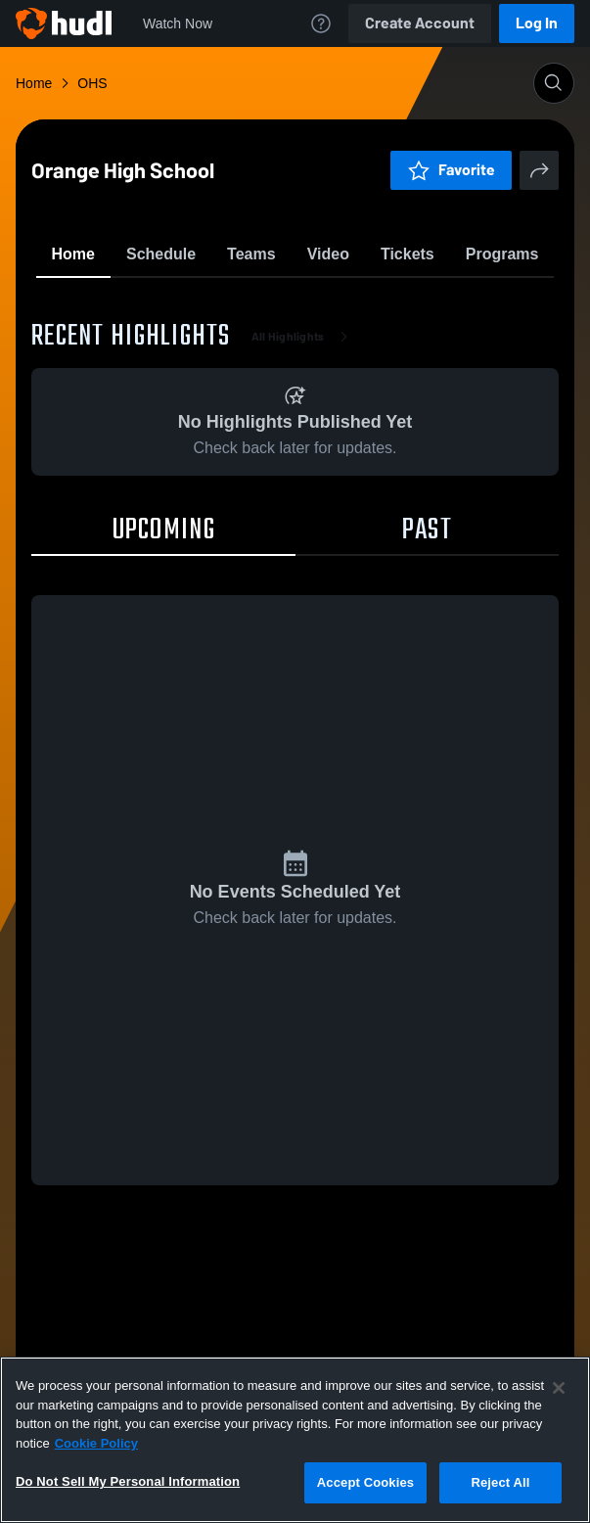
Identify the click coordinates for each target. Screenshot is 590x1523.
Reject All (500, 1482)
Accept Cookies (365, 1482)
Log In (537, 23)
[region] (295, 1440)
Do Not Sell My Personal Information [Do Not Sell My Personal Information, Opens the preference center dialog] (128, 1481)
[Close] (558, 1387)
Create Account (420, 23)
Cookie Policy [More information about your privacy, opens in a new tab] (96, 1443)
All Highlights (303, 450)
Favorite (272, 303)
